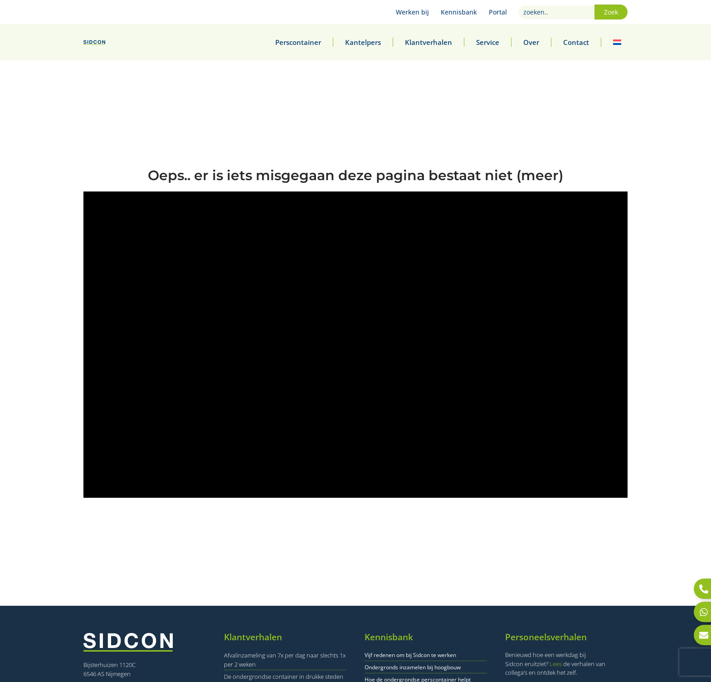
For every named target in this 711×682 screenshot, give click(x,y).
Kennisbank (459, 12)
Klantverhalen (428, 42)
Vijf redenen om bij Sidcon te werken (410, 655)
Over (531, 42)
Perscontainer (298, 42)
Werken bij (412, 12)
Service (487, 42)
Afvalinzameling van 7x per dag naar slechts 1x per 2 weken (285, 659)
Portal (498, 12)
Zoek (611, 12)
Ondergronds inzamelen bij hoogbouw (413, 667)
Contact (576, 42)
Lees (556, 664)
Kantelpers (363, 42)
